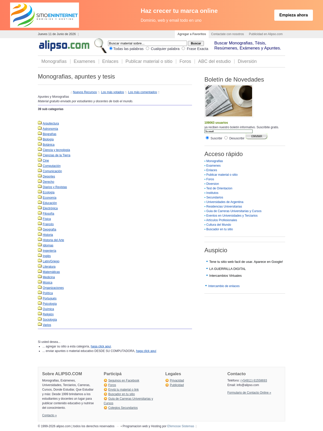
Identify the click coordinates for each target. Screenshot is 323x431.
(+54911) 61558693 (253, 380)
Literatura (49, 266)
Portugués (50, 298)
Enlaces (110, 61)
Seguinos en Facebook (123, 380)
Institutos (212, 193)
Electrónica (50, 208)
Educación (50, 203)
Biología (48, 139)
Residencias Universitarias (224, 206)
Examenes (84, 61)
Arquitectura (51, 123)
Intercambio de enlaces (223, 286)
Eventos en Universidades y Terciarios (232, 215)
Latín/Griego (51, 261)
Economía (49, 197)
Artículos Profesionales (221, 220)
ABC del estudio (214, 61)
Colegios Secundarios (123, 408)
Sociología (50, 319)
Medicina (49, 277)
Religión (48, 314)
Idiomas (48, 245)
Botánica (49, 144)
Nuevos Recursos (85, 92)
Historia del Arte (53, 240)
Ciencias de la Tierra (56, 155)
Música (47, 282)
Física (47, 219)
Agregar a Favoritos (191, 34)
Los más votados (112, 92)
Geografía (49, 229)
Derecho (48, 182)
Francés (48, 224)
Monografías (54, 61)
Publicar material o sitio (148, 61)
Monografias (214, 161)
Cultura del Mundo (218, 224)
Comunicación (52, 171)
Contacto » (49, 415)
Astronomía (50, 129)
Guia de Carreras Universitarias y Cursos (234, 211)
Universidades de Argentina (225, 202)
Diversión (247, 61)
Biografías (49, 134)
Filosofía (48, 213)
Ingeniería (49, 250)
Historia (48, 235)
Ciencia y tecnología (56, 150)
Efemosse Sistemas (180, 426)
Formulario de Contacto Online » (249, 392)
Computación (52, 166)
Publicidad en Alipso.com (266, 34)
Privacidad (177, 380)
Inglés (47, 256)
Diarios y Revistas (55, 187)
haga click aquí (101, 346)
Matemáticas (51, 272)
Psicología (50, 304)
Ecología (49, 192)
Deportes (49, 176)
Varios (47, 325)
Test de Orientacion (219, 188)
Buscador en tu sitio (219, 229)
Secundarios (214, 197)
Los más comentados (142, 92)
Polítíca (48, 293)
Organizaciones (53, 288)
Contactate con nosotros (227, 34)
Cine (46, 160)
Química (48, 309)
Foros (185, 61)
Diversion (212, 184)
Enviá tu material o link (123, 389)
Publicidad (177, 385)
